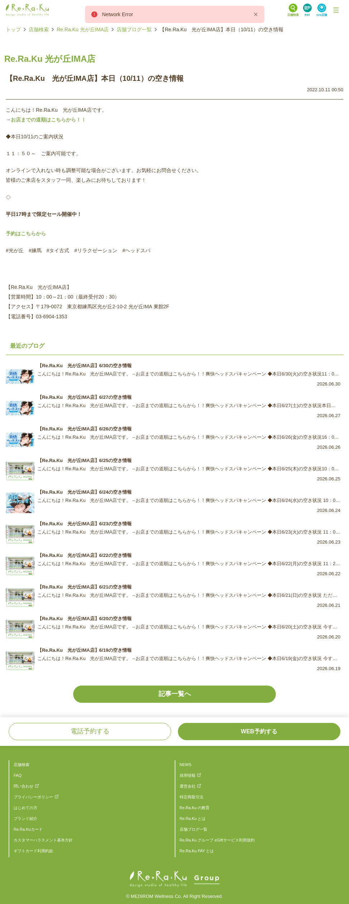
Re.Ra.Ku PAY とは (197, 851)
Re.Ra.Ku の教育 (195, 808)
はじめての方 (25, 808)
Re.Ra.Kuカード (28, 829)
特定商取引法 (191, 797)
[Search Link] (293, 10)
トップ (13, 29)
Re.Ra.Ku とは (193, 818)
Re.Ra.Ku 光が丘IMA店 (83, 29)
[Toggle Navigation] (336, 10)
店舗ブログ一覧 (134, 29)
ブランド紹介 (25, 818)
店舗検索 (39, 29)
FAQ (18, 775)
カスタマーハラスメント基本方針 (43, 840)
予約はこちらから (26, 233)
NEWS (186, 764)
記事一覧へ (175, 693)
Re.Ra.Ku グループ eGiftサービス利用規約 (217, 840)
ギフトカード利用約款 (33, 851)
